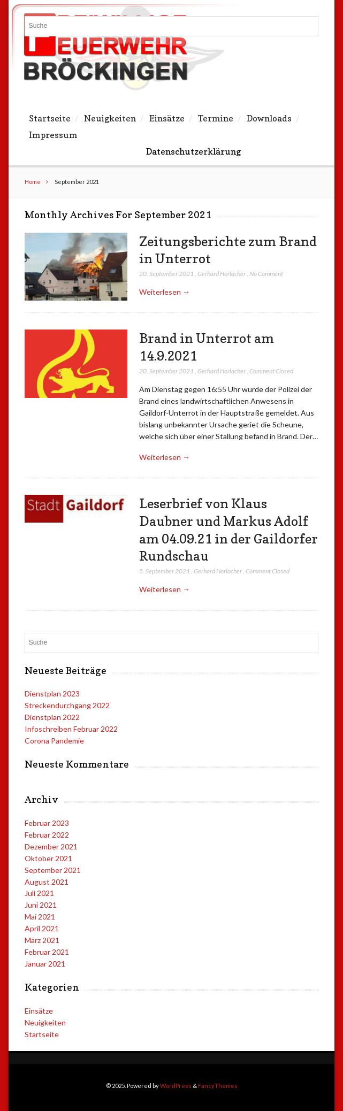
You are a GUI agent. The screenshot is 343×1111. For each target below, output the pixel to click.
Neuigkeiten (110, 118)
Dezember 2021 (51, 846)
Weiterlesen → (164, 291)
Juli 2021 (39, 893)
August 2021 (46, 881)
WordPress (176, 1085)
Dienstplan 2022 (52, 717)
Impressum (53, 134)
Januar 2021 (45, 963)
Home (33, 181)
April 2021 (42, 928)
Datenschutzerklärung (193, 151)
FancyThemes (218, 1085)
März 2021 (42, 940)
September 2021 (53, 870)
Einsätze (167, 118)
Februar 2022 (47, 834)
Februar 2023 (47, 822)
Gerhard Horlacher (221, 274)
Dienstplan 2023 (52, 693)
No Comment (266, 274)
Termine (215, 118)
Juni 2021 (41, 904)
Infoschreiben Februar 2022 (71, 728)
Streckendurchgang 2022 (67, 705)
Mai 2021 (40, 916)
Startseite (50, 118)
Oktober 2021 (48, 858)
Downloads (269, 118)
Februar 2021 (47, 951)
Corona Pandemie (54, 740)
